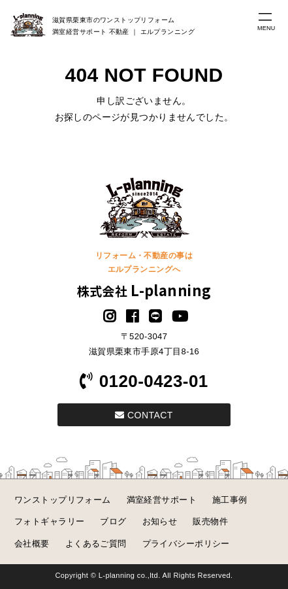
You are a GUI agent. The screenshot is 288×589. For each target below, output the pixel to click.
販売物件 (210, 521)
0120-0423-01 (144, 381)
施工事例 (230, 500)
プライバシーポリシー (186, 543)
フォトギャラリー (49, 521)
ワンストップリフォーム (62, 500)
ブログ (113, 521)
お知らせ (160, 521)
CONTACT (143, 415)
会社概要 (32, 543)
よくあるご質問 (96, 543)
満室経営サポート (162, 500)
